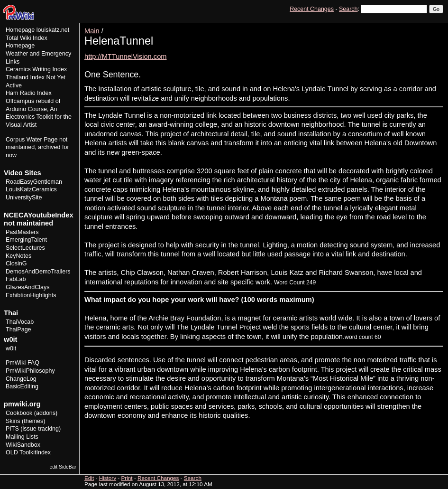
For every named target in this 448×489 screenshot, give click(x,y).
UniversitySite (24, 197)
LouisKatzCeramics (31, 189)
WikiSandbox (23, 445)
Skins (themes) (25, 421)
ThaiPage (18, 329)
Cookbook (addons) (31, 413)
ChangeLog (21, 379)
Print (435, 26)
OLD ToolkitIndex (28, 452)
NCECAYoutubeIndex (38, 215)
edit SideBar (62, 467)
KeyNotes (18, 256)
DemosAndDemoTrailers (38, 271)
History (414, 26)
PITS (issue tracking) (33, 428)
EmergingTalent (26, 239)
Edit (395, 26)
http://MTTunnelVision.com (125, 56)
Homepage (20, 30)
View (378, 26)
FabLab (16, 279)
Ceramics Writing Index (36, 69)
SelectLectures (25, 247)
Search (348, 9)
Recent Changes (312, 9)
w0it (11, 348)
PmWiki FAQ (22, 362)
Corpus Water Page (31, 139)
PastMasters (22, 232)
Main (92, 31)
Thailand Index (25, 77)
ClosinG (16, 263)
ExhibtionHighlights (31, 295)
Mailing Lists (22, 436)
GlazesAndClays (28, 287)
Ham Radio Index (29, 93)
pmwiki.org (22, 404)
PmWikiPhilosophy (30, 370)
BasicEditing (22, 386)
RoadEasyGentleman (34, 182)
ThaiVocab (20, 322)
